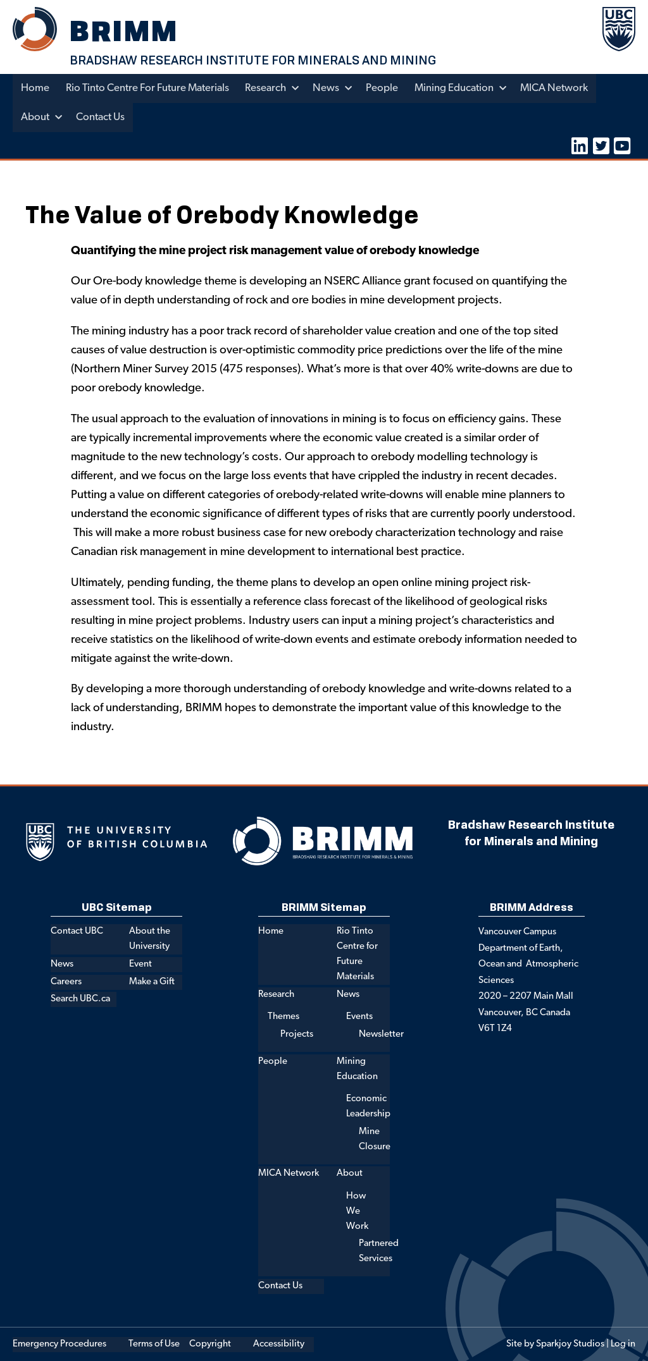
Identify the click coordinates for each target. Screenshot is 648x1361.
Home (35, 88)
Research (268, 88)
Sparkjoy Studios (570, 1343)
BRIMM (126, 30)
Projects (296, 1034)
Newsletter (381, 1034)
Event (140, 963)
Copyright (210, 1343)
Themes (283, 1017)
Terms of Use (154, 1343)
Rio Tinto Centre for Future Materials (149, 88)
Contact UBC (77, 931)
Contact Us (102, 117)
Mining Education (459, 88)
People (386, 88)
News (329, 88)
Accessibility (278, 1343)
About (35, 117)
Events (359, 1017)
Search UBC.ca (80, 999)
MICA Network (560, 88)
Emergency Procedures (59, 1343)
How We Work (357, 1211)
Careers (66, 981)
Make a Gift (152, 981)
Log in (623, 1343)
